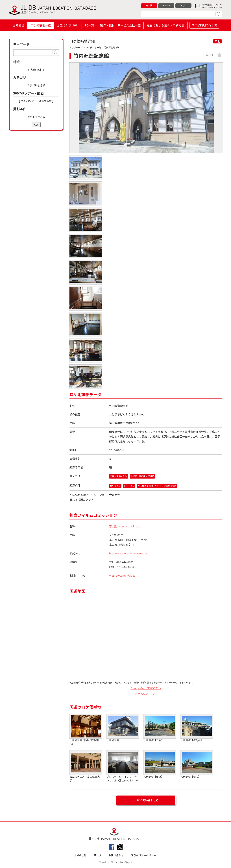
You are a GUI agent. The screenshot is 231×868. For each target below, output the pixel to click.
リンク (97, 855)
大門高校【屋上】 (159, 765)
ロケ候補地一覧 (40, 25)
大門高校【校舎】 (196, 765)
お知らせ (18, 25)
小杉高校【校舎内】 (196, 728)
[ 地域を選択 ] (36, 69)
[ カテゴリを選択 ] (36, 85)
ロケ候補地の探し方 (204, 25)
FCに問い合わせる (147, 800)
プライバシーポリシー (143, 855)
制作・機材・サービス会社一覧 (120, 25)
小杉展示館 (122, 728)
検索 (36, 124)
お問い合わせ (116, 855)
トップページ (75, 47)
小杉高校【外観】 (159, 728)
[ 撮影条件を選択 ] (36, 116)
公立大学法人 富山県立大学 (85, 766)
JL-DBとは (81, 855)
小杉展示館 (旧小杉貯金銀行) (85, 730)
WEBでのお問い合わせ (123, 576)
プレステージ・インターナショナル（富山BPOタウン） (123, 766)
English (166, 5)
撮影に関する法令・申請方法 (165, 25)
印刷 (217, 41)
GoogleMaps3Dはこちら (145, 688)
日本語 (149, 5)
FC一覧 (89, 25)
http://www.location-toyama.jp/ (129, 553)
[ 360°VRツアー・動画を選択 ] (36, 101)
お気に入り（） (68, 25)
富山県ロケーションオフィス (126, 526)
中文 (183, 5)
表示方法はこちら (146, 694)
